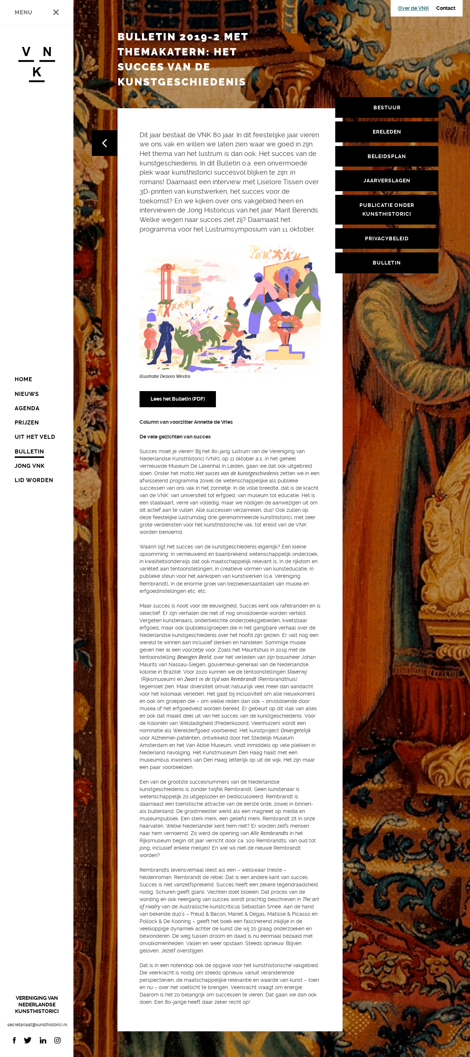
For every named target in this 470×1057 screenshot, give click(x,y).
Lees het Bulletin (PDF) (178, 399)
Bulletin (387, 263)
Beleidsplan (387, 156)
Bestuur (387, 107)
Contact (445, 8)
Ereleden (387, 132)
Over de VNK (413, 8)
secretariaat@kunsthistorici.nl (36, 1024)
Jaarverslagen (387, 180)
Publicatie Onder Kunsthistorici (386, 209)
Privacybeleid (387, 238)
